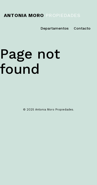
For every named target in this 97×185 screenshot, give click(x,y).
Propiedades (42, 15)
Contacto (82, 28)
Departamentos (55, 28)
